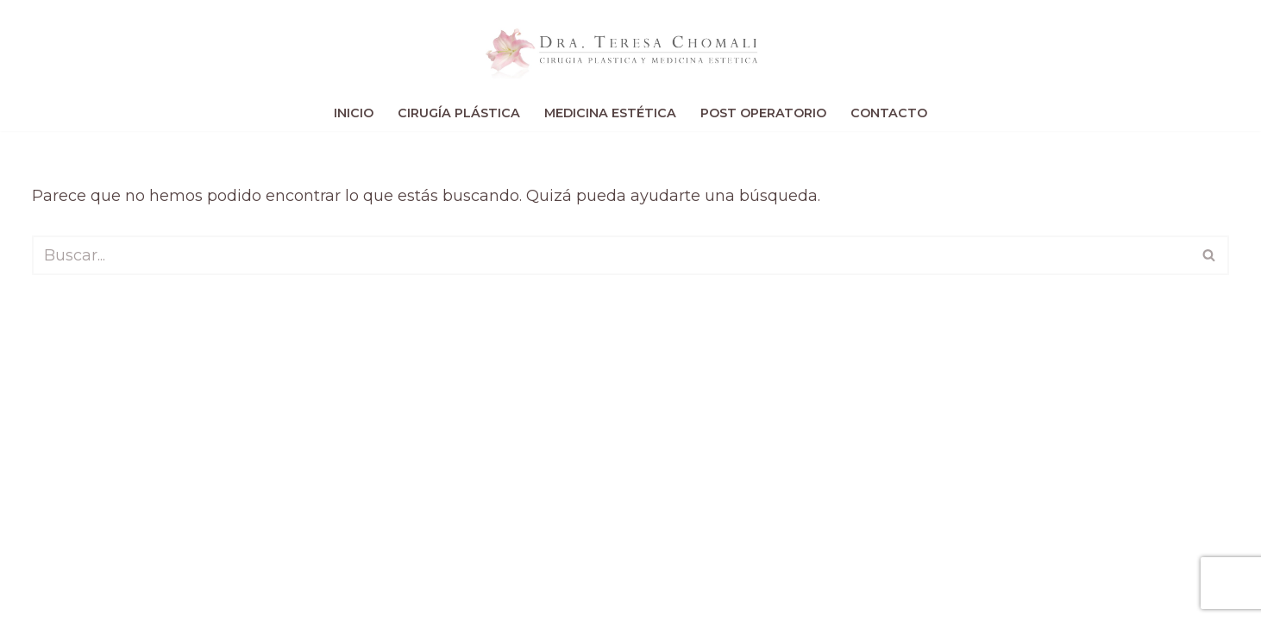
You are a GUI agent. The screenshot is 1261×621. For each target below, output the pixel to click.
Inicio (353, 113)
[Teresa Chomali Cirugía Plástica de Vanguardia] (630, 48)
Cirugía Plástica (459, 113)
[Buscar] (610, 255)
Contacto (888, 113)
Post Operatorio (763, 113)
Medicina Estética (610, 113)
